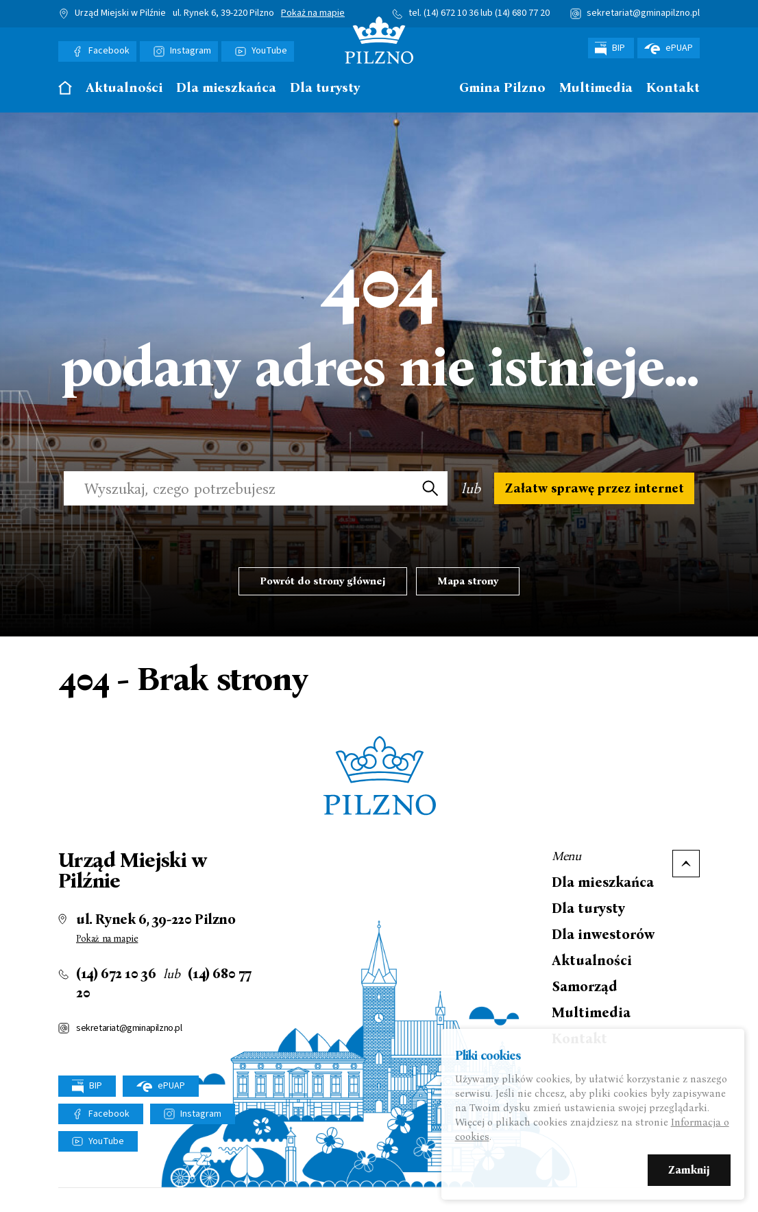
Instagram (190, 51)
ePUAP (668, 48)
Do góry (686, 877)
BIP (611, 48)
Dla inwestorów (603, 947)
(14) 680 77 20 (522, 13)
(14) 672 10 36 (451, 13)
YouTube (269, 51)
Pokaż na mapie (313, 13)
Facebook (109, 51)
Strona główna (65, 88)
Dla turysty (325, 88)
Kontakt (673, 88)
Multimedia (596, 88)
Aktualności (124, 88)
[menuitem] (65, 91)
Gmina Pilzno (502, 88)
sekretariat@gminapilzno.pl (643, 13)
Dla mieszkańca (226, 88)
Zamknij (689, 1171)
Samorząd (585, 1000)
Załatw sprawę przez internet (594, 495)
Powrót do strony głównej (323, 595)
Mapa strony (467, 595)
